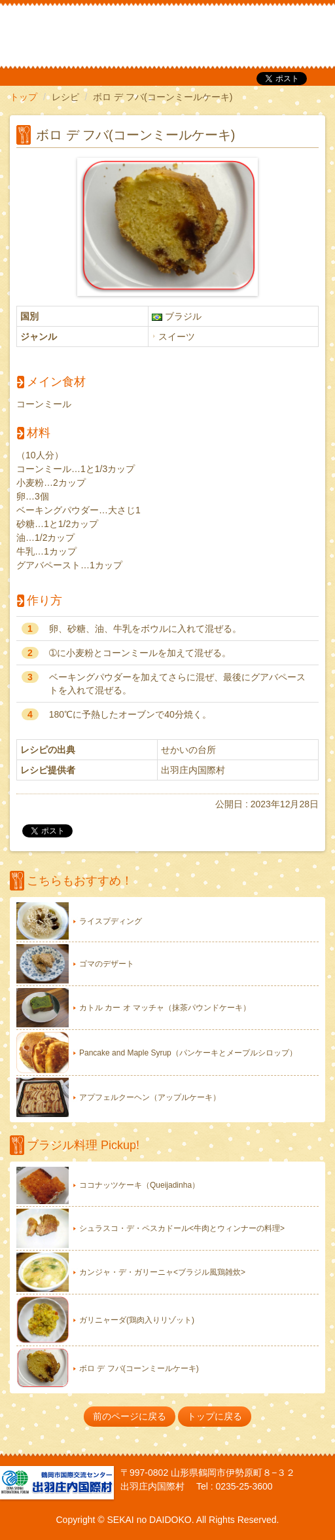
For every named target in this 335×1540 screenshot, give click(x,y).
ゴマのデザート (106, 963)
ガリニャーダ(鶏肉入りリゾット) (136, 1320)
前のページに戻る (129, 1416)
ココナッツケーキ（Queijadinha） (139, 1185)
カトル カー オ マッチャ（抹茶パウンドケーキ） (165, 1007)
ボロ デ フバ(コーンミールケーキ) (139, 1368)
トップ (23, 97)
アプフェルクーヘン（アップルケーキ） (149, 1097)
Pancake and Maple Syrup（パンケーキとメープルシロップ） (188, 1052)
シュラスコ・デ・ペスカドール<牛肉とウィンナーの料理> (182, 1228)
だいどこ (97, 32)
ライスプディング (110, 921)
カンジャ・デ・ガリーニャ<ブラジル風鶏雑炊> (162, 1272)
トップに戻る (214, 1416)
